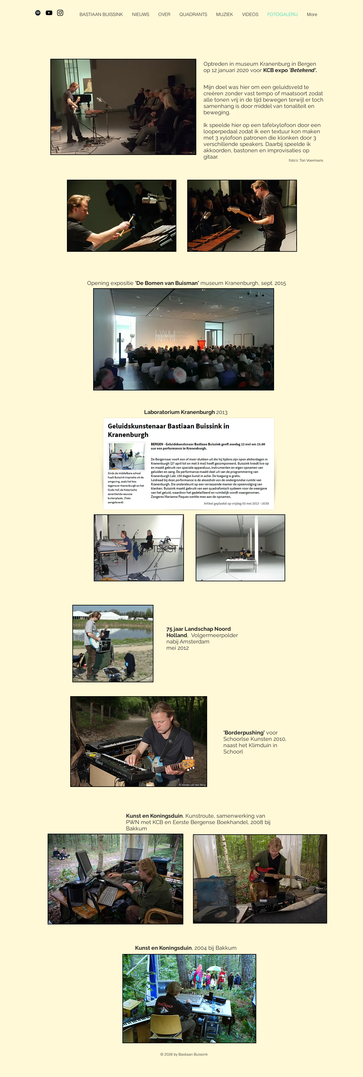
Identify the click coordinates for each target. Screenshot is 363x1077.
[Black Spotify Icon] (38, 13)
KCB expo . (290, 70)
